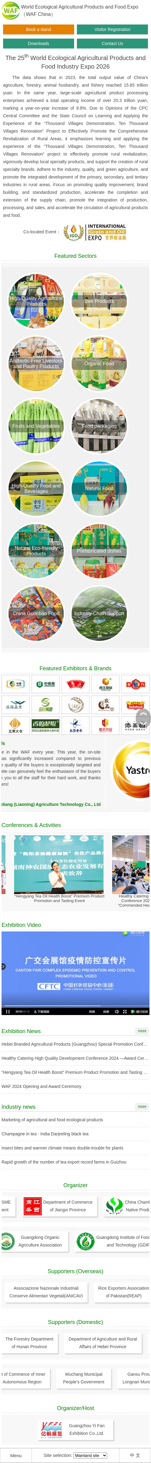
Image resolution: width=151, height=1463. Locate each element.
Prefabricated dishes (99, 551)
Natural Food (99, 488)
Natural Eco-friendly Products (36, 551)
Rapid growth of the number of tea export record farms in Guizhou (64, 1162)
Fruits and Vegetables (36, 426)
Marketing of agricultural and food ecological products (52, 1119)
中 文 (135, 1455)
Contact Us (112, 43)
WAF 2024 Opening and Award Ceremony (41, 1086)
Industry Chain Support (99, 613)
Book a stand (38, 29)
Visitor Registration (112, 29)
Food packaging (99, 426)
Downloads (38, 43)
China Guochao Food (36, 613)
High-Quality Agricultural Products (36, 301)
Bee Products (99, 301)
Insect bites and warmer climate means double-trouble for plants (62, 1147)
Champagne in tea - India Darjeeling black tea (45, 1133)
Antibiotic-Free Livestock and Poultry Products (36, 363)
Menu (16, 1455)
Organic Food (99, 363)
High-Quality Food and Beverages (36, 488)
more (142, 1031)
